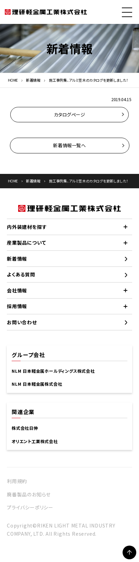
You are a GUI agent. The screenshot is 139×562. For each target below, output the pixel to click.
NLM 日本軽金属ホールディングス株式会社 (53, 371)
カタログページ (69, 114)
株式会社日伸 (25, 428)
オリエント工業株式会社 (35, 441)
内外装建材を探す (27, 226)
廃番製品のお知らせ (29, 494)
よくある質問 (21, 274)
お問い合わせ (22, 322)
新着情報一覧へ (69, 145)
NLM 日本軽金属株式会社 (37, 384)
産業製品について (26, 242)
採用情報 (17, 306)
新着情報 (33, 80)
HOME (13, 80)
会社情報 (17, 290)
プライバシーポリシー (30, 507)
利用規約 (17, 481)
